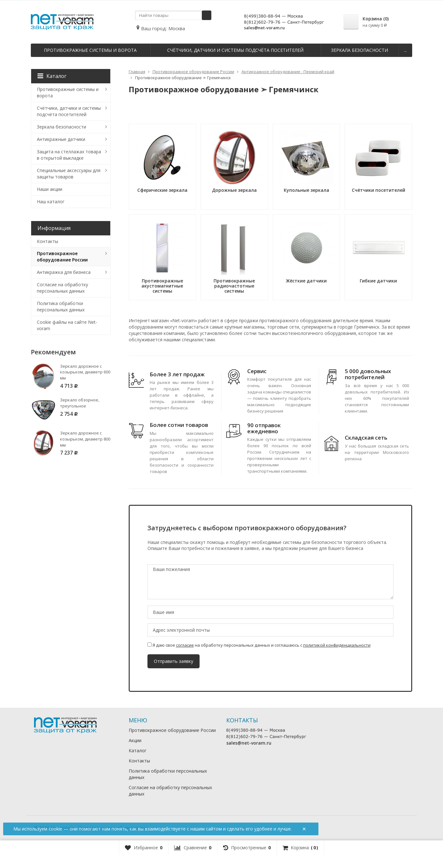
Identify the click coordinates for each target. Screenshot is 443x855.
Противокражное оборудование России (62, 256)
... (405, 50)
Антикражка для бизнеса (64, 272)
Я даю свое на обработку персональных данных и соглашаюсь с (259, 645)
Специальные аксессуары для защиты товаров (68, 173)
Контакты (47, 241)
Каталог (51, 76)
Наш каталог (51, 201)
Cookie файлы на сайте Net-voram (67, 325)
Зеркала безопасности (359, 50)
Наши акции (49, 189)
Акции (135, 740)
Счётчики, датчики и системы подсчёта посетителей (235, 50)
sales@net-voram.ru (264, 28)
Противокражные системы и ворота (90, 50)
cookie (55, 829)
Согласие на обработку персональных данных (62, 288)
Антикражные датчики (61, 139)
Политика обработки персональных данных (61, 306)
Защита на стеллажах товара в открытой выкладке (69, 155)
